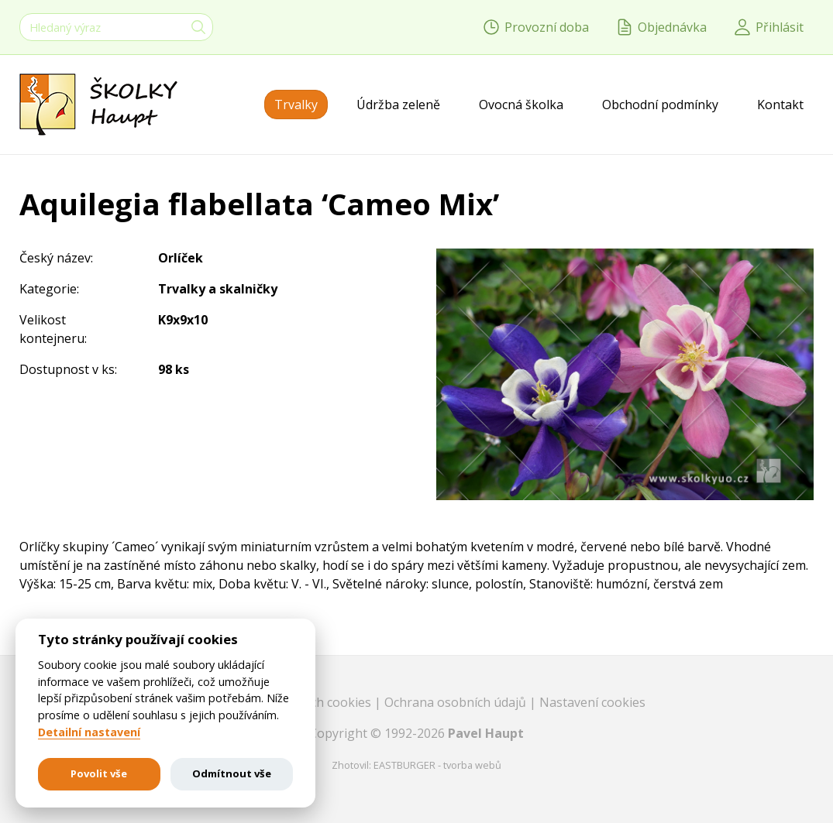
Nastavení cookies (592, 702)
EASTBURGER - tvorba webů (437, 765)
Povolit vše (99, 773)
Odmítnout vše (231, 773)
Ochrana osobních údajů (456, 702)
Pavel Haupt (486, 733)
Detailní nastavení (89, 732)
